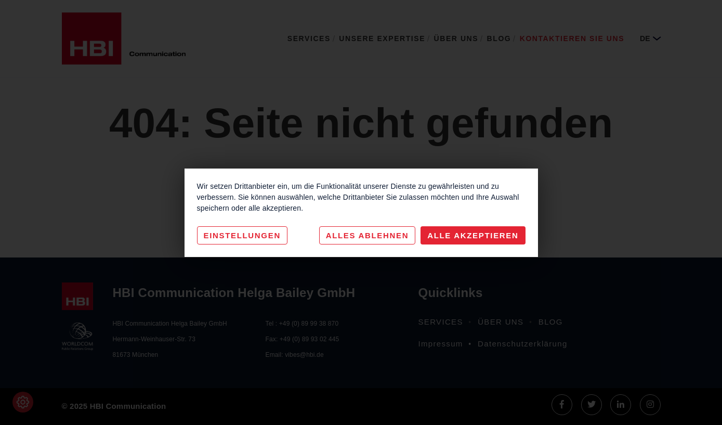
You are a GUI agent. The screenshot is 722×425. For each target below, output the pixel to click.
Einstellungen (242, 235)
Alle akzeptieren (472, 235)
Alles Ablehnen (367, 235)
